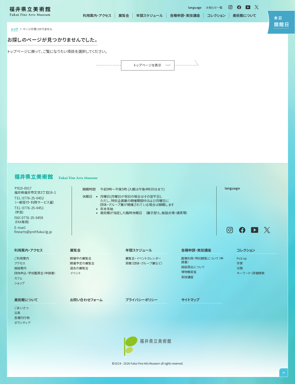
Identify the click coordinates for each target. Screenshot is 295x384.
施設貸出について (193, 267)
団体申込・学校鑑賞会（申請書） (35, 273)
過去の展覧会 (79, 268)
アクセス (19, 263)
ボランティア (22, 323)
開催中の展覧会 (80, 258)
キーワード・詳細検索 (251, 273)
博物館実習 (188, 272)
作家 (240, 263)
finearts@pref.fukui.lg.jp (33, 231)
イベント (75, 273)
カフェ (18, 278)
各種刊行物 (22, 318)
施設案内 (20, 268)
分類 (240, 268)
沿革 (17, 313)
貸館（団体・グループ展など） (144, 263)
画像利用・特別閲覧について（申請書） (202, 260)
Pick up (242, 258)
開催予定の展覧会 (82, 263)
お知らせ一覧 (214, 7)
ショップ (19, 283)
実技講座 (187, 277)
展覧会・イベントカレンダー (143, 258)
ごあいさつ (21, 308)
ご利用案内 (21, 258)
